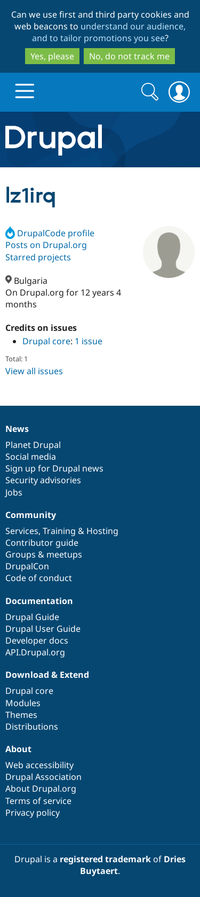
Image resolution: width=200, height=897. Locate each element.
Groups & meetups (43, 554)
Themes (21, 715)
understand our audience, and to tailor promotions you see (109, 32)
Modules (23, 703)
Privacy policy (32, 812)
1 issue (88, 341)
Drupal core (46, 341)
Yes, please (52, 56)
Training (59, 531)
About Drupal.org (40, 788)
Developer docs (36, 640)
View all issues (34, 371)
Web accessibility (39, 765)
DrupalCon (27, 566)
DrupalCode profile (49, 233)
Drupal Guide (32, 617)
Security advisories (43, 480)
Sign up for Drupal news (54, 468)
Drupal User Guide (43, 629)
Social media (30, 456)
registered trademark (105, 859)
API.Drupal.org (35, 652)
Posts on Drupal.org (46, 245)
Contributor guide (41, 542)
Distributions (31, 726)
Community (30, 515)
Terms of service (38, 801)
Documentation (39, 601)
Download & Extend (47, 675)
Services (21, 531)
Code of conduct (38, 578)
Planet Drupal (33, 445)
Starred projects (38, 257)
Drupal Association (43, 777)
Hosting (102, 531)
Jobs (13, 492)
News (17, 429)
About (18, 749)
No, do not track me (129, 56)
